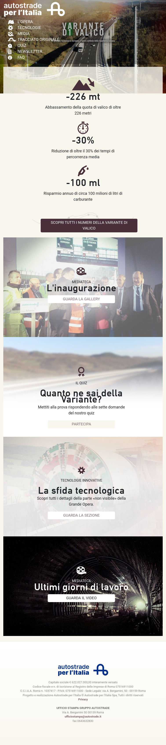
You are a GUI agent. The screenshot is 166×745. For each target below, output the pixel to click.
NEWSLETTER (25, 51)
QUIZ (17, 45)
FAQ (16, 57)
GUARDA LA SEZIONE (81, 515)
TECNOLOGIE (24, 28)
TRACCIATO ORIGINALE (33, 39)
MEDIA (19, 33)
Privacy (83, 699)
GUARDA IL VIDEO (81, 598)
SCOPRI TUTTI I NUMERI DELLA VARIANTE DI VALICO (92, 225)
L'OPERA (20, 22)
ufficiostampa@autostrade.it (83, 716)
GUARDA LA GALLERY (81, 299)
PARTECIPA (81, 424)
